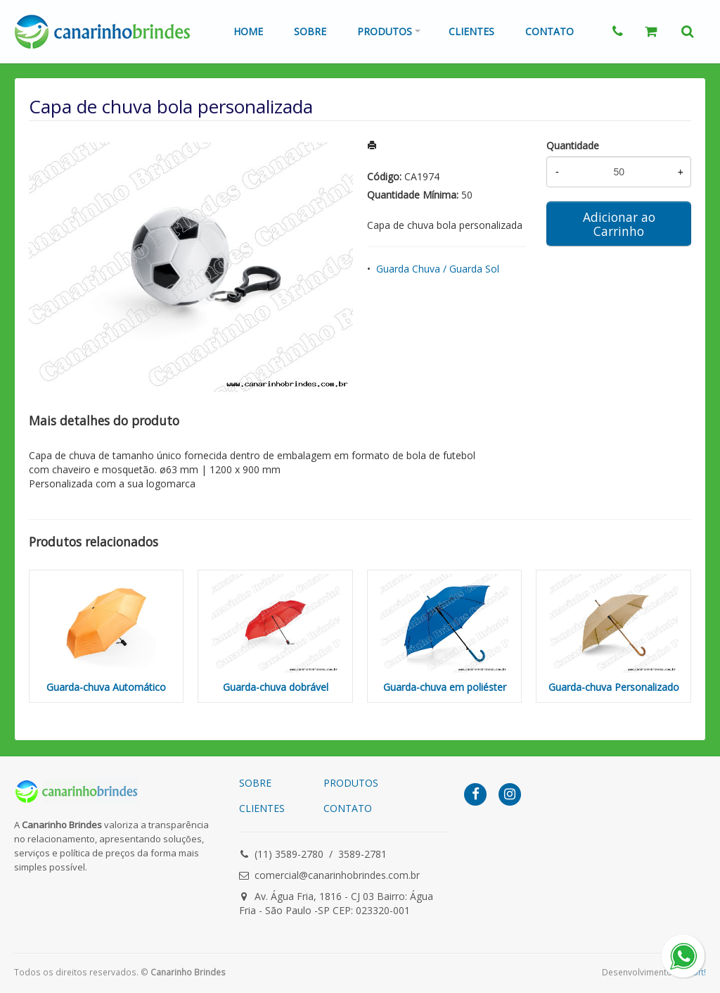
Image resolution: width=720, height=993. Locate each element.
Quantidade (572, 145)
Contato (549, 31)
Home (248, 31)
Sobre (310, 31)
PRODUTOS (350, 782)
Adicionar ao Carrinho (619, 223)
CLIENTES (262, 808)
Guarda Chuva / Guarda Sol (437, 268)
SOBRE (255, 782)
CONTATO (347, 808)
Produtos (384, 31)
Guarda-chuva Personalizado (613, 687)
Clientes (471, 31)
